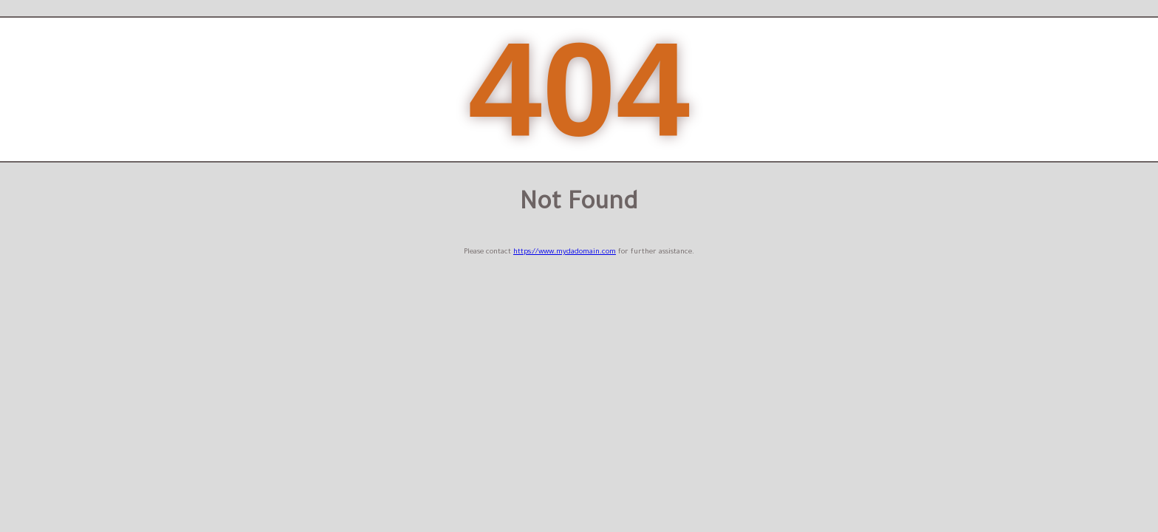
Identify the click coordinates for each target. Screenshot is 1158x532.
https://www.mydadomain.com (564, 252)
